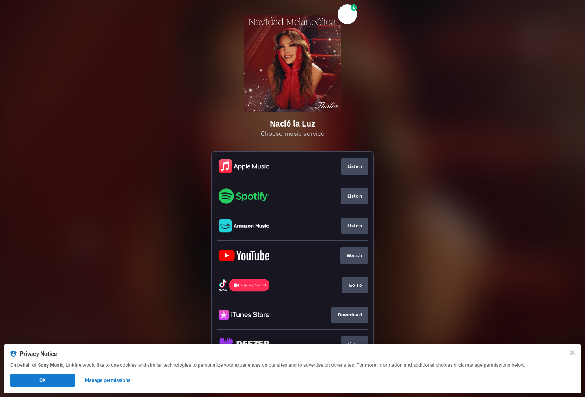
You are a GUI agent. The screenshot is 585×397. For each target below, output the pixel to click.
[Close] (572, 352)
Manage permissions (108, 380)
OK (42, 380)
